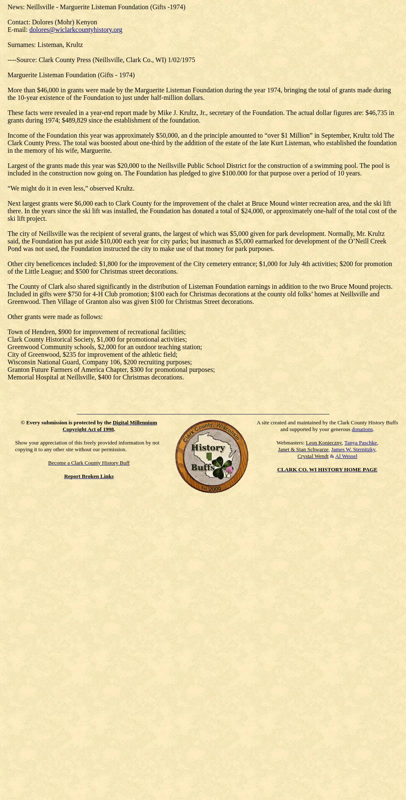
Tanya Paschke (360, 442)
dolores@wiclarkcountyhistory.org (75, 29)
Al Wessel (346, 456)
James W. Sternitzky (353, 449)
